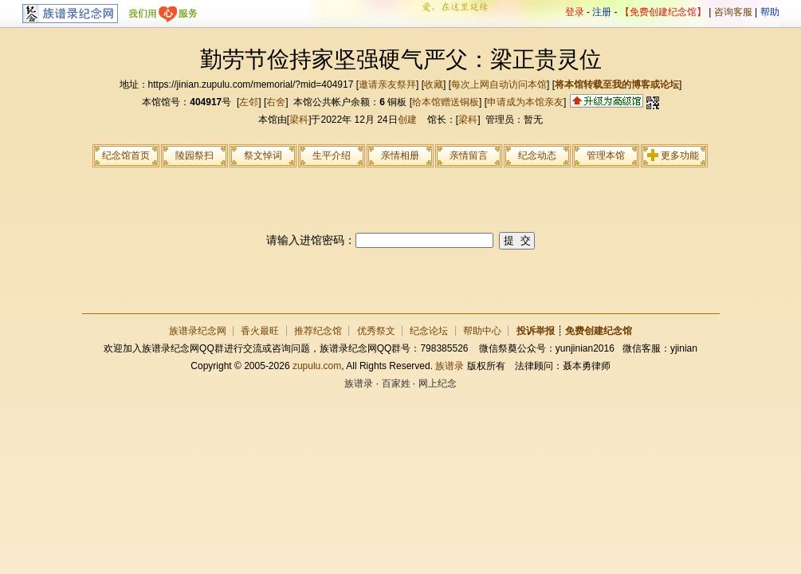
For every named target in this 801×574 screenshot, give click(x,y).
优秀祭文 (376, 330)
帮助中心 (482, 330)
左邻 (248, 102)
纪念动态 (537, 155)
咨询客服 (733, 12)
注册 (601, 12)
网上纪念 (437, 383)
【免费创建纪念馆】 (663, 12)
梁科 (298, 119)
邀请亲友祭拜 (387, 84)
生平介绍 (331, 155)
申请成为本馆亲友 (525, 102)
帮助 (769, 12)
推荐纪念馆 (318, 330)
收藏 (433, 84)
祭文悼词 (263, 155)
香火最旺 (260, 330)
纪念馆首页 (126, 155)
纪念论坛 (429, 330)
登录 (574, 12)
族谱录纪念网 (197, 330)
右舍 (275, 102)
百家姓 (396, 383)
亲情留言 (469, 155)
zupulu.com (317, 366)
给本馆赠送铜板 (445, 102)
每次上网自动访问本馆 (499, 84)
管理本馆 (606, 155)
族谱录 (449, 366)
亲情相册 (400, 155)
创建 (407, 119)
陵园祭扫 (194, 155)
